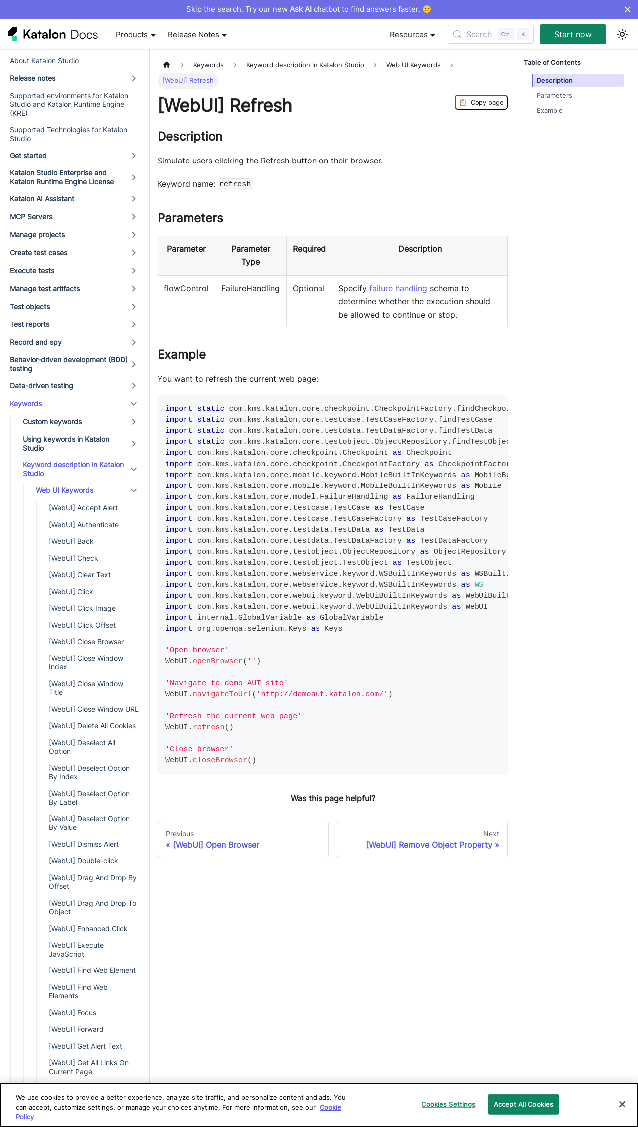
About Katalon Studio (44, 60)
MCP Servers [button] (31, 216)
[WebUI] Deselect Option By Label (89, 797)
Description (555, 80)
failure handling (398, 288)
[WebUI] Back (71, 541)
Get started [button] (28, 155)
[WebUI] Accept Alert (83, 507)
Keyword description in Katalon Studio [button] (73, 469)
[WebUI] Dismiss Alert (84, 844)
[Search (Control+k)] (491, 34)
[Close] (622, 1104)
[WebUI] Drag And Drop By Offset (93, 882)
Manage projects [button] (37, 234)
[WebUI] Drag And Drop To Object (92, 907)
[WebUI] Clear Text (80, 574)
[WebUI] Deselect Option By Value (89, 823)
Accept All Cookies (523, 1104)
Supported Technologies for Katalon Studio (68, 134)
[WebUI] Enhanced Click (88, 928)
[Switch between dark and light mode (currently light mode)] (622, 34)
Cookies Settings (448, 1104)
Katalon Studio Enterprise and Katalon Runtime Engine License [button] (62, 177)
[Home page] (167, 65)
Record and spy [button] (36, 342)
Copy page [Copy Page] (481, 102)
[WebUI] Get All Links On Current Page (89, 1067)
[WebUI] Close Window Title (86, 688)
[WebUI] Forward (76, 1029)
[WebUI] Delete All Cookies (92, 725)
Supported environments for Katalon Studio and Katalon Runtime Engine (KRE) (69, 104)
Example (550, 110)
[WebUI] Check (73, 558)
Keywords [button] (26, 403)
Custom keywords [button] (52, 421)
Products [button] (132, 34)
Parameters (554, 95)
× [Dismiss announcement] (627, 9)
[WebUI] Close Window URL (94, 709)
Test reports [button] (29, 324)
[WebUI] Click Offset (82, 625)
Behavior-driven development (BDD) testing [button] (69, 364)
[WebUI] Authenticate (84, 524)
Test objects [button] (30, 306)
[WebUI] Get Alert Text (85, 1046)
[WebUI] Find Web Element (92, 970)
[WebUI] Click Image (82, 608)
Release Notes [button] (193, 34)
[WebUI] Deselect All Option (82, 747)
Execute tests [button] (32, 270)
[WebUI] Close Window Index (86, 662)
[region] (319, 1105)
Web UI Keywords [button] (64, 490)
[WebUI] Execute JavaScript (76, 949)
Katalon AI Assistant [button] (42, 198)
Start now (573, 34)
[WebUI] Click (71, 591)
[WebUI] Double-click (83, 860)
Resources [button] (409, 34)
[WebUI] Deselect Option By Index (89, 772)
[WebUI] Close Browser (86, 641)
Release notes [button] (32, 78)
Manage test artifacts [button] (45, 288)
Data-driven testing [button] (41, 385)
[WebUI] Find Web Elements (78, 991)
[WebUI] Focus (72, 1012)
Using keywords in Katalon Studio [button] (66, 443)
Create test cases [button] (38, 252)
